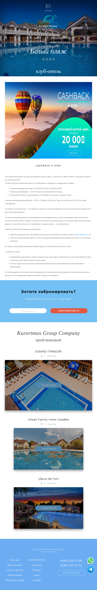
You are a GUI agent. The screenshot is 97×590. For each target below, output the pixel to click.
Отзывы (37, 580)
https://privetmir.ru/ (83, 235)
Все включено (14, 565)
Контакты (37, 565)
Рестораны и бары (15, 580)
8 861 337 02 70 (60, 42)
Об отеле (15, 560)
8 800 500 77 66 (61, 38)
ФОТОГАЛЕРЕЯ (36, 560)
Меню (48, 11)
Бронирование (36, 41)
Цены (37, 575)
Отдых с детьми (14, 570)
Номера (36, 570)
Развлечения (15, 575)
